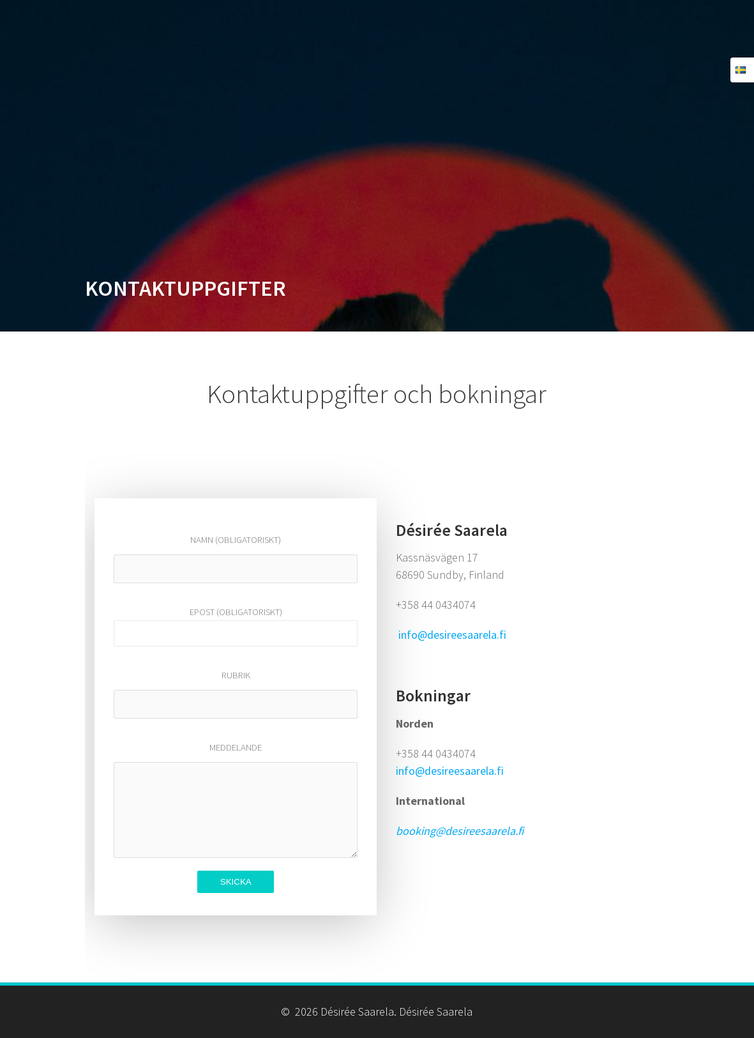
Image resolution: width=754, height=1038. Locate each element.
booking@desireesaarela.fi (460, 830)
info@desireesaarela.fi (452, 634)
